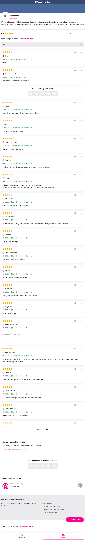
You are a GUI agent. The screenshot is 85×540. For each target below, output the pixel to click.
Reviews (32, 526)
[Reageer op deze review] (75, 52)
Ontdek (75, 520)
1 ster (33, 94)
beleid (11, 450)
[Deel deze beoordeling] (81, 52)
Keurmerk (23, 526)
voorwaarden (23, 450)
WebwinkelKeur (27, 39)
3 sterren (45, 94)
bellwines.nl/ (14, 18)
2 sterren (39, 94)
